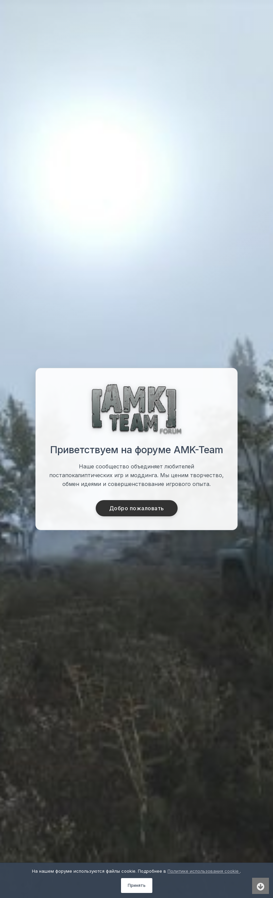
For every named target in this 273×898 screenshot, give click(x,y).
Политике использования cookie (204, 871)
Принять (137, 885)
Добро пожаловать (136, 508)
